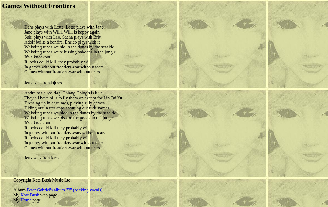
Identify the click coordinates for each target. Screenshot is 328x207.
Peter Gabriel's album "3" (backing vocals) (64, 190)
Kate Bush (30, 195)
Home (26, 200)
